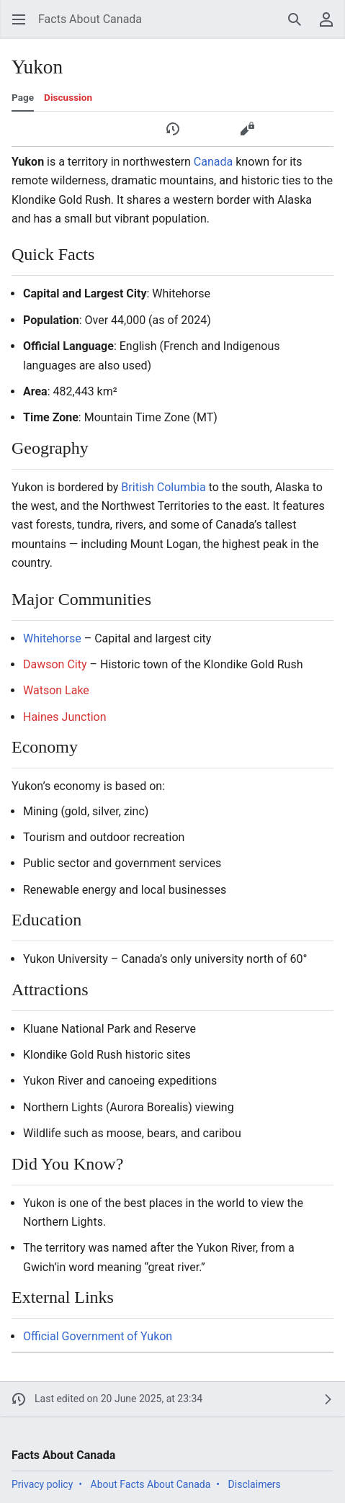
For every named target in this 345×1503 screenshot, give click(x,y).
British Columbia (163, 487)
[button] (19, 19)
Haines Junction (65, 717)
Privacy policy (42, 1484)
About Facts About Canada (151, 1484)
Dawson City (55, 664)
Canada (213, 162)
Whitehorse (52, 638)
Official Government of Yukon (97, 1336)
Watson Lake (56, 690)
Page (23, 97)
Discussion (68, 97)
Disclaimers (254, 1484)
